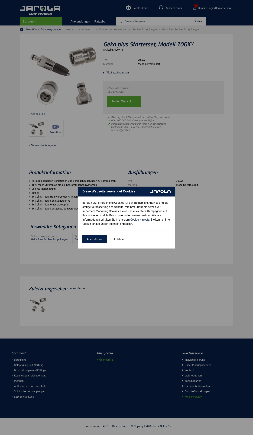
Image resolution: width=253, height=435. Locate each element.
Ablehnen (119, 239)
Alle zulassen (95, 239)
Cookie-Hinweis (139, 219)
